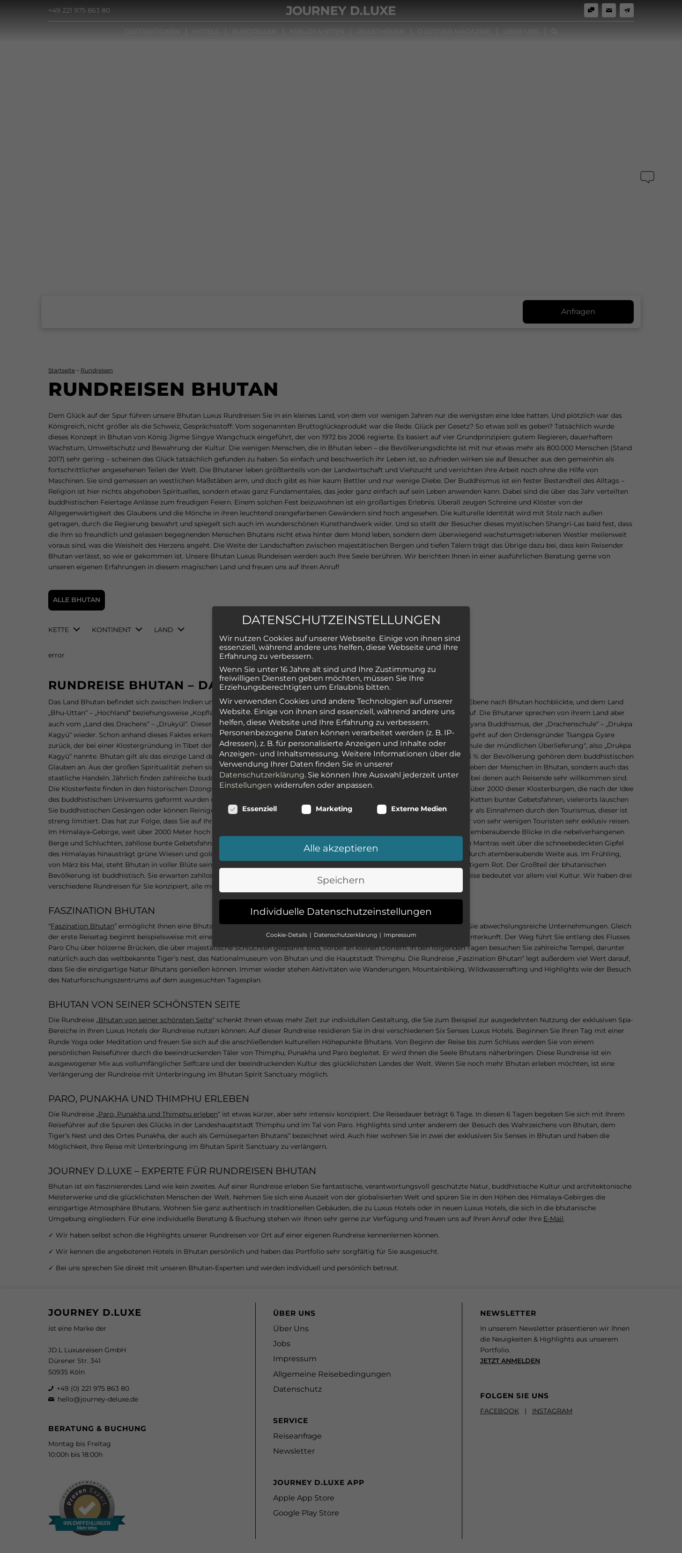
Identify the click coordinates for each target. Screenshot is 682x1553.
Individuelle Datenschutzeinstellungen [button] (341, 818)
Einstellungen (245, 692)
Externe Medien (411, 716)
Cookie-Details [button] (287, 841)
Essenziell (252, 716)
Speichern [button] (341, 787)
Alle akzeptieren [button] (341, 755)
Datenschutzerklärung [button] (346, 841)
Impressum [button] (400, 841)
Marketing (327, 716)
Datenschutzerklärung (261, 681)
